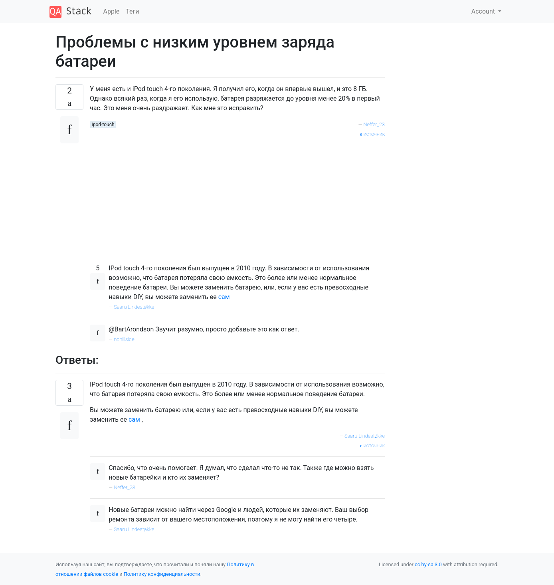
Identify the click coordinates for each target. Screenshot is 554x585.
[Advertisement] (237, 194)
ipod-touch (103, 124)
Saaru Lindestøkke (134, 307)
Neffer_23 (374, 124)
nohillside (124, 339)
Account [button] (484, 11)
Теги (132, 11)
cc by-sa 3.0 (428, 564)
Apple (111, 11)
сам (224, 297)
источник (372, 134)
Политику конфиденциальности (162, 574)
